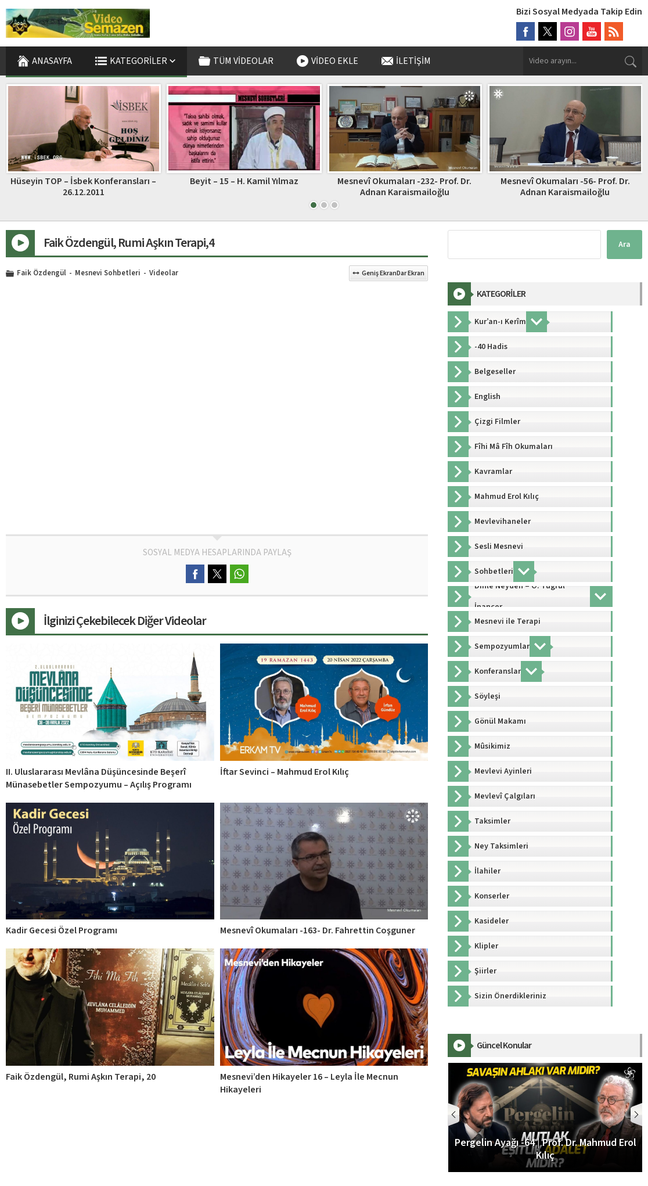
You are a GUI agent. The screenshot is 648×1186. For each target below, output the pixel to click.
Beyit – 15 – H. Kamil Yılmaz (404, 181)
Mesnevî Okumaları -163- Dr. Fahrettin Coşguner (317, 930)
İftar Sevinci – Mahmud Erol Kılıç (284, 771)
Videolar (163, 273)
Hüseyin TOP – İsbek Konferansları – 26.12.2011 (243, 187)
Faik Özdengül (41, 273)
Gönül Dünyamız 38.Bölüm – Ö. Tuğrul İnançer (83, 187)
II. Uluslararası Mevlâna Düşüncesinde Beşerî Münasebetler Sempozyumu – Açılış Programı (99, 778)
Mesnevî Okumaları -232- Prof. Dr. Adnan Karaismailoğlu (565, 187)
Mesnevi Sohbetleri (108, 273)
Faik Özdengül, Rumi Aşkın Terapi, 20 (81, 1076)
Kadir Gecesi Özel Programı (61, 930)
